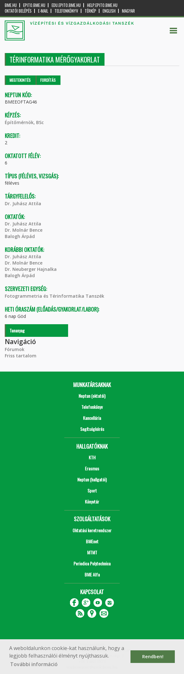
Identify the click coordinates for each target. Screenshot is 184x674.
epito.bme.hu (34, 5)
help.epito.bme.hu (102, 5)
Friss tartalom (20, 356)
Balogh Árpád (20, 236)
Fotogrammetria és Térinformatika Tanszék (54, 296)
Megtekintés (20, 80)
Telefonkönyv (66, 11)
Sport (92, 490)
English (109, 11)
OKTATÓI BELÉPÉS (18, 11)
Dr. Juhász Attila (23, 203)
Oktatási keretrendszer (92, 530)
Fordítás (48, 80)
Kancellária (92, 418)
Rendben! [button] (152, 656)
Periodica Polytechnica (92, 563)
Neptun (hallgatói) (92, 479)
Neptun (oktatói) (92, 395)
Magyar (128, 11)
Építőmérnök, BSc (24, 122)
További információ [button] (34, 664)
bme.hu (11, 5)
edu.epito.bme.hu (66, 5)
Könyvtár (92, 501)
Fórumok (14, 349)
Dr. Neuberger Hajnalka (31, 269)
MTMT (92, 552)
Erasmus (92, 468)
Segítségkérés (92, 429)
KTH (92, 457)
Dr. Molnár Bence (23, 230)
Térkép (90, 11)
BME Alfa (92, 574)
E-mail (43, 11)
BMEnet (92, 541)
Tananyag (17, 330)
